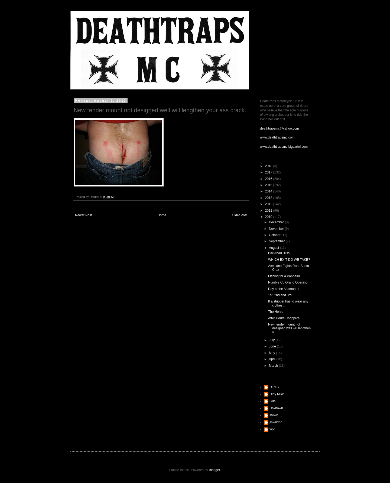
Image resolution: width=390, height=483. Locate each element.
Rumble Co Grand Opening (287, 282)
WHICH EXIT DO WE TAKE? (289, 260)
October (275, 235)
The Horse (275, 312)
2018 (269, 166)
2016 (269, 179)
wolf (272, 429)
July (272, 340)
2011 (269, 210)
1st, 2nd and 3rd (280, 295)
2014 (269, 191)
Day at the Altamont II (283, 289)
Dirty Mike (276, 394)
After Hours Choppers (284, 318)
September (277, 241)
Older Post (239, 215)
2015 (269, 185)
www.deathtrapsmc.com (277, 137)
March (274, 366)
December (277, 222)
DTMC (274, 387)
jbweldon (275, 422)
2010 (269, 217)
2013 (269, 198)
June (273, 346)
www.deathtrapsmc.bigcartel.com (284, 147)
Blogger (214, 470)
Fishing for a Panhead (284, 276)
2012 (269, 204)
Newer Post (83, 215)
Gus (272, 401)
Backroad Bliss (279, 253)
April (272, 359)
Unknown (276, 408)
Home (162, 215)
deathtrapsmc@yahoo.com (279, 128)
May (272, 353)
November (277, 229)
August (274, 248)
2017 (269, 172)
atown (273, 415)
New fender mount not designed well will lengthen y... (289, 328)
